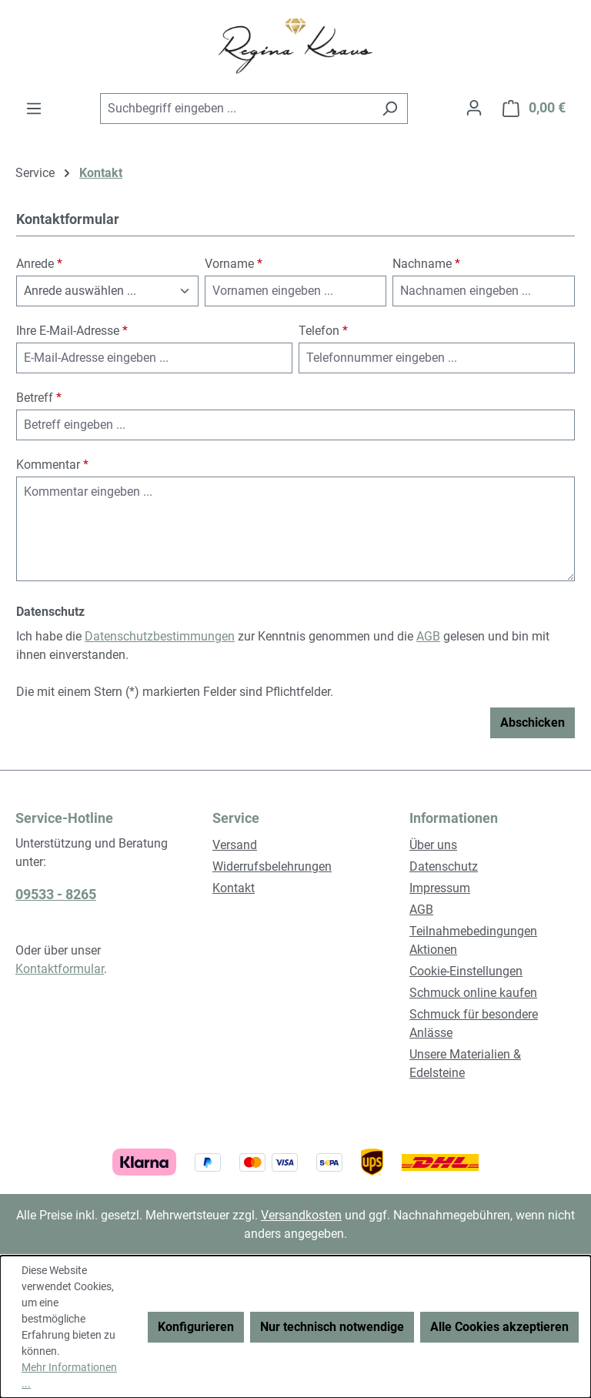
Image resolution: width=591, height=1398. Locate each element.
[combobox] (236, 108)
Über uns (433, 845)
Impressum (439, 888)
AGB (428, 636)
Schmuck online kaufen (473, 992)
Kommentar (52, 464)
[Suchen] (390, 108)
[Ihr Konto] (474, 107)
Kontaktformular (59, 969)
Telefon (323, 330)
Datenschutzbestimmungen (160, 636)
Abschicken (532, 722)
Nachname (426, 263)
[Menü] (33, 108)
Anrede (39, 263)
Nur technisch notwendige (332, 1326)
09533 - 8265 (55, 894)
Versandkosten (301, 1215)
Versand (234, 845)
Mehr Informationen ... (69, 1375)
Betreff (39, 397)
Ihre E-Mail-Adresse (72, 330)
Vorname (233, 263)
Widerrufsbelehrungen (272, 866)
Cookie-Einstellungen (466, 971)
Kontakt (233, 888)
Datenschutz (443, 866)
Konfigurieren (196, 1326)
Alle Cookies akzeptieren (499, 1326)
